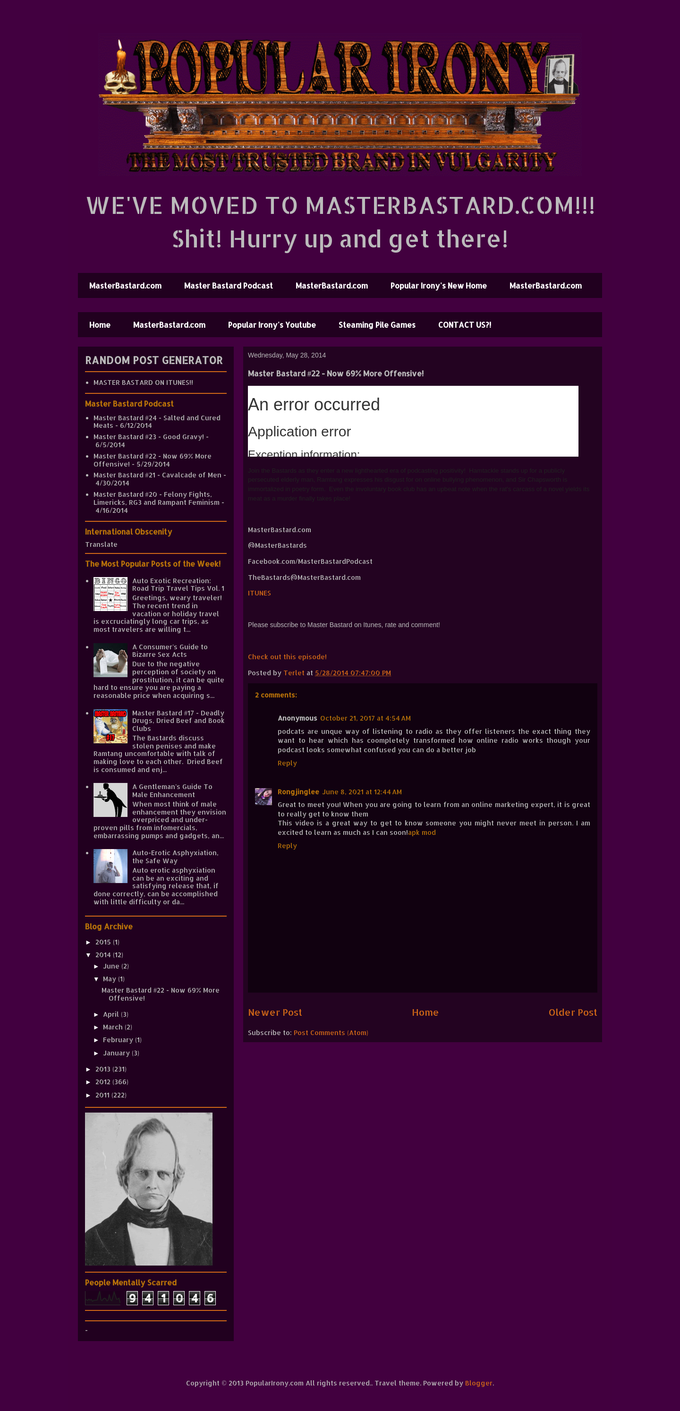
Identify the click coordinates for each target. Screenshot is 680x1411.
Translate (101, 544)
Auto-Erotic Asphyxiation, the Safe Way (175, 857)
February (119, 1040)
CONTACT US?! (464, 325)
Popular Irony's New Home (439, 285)
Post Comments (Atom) (331, 1032)
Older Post (573, 1012)
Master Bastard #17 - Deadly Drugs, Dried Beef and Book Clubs (178, 721)
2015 (104, 942)
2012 (103, 1082)
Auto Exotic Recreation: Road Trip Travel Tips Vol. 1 (178, 585)
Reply (287, 763)
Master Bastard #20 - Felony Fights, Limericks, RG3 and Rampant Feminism (157, 498)
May (110, 979)
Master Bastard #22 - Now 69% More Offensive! (161, 994)
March (114, 1027)
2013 (103, 1069)
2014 (104, 955)
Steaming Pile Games (377, 325)
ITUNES (259, 593)
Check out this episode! (287, 657)
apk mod (422, 832)
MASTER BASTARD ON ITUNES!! (143, 382)
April (112, 1014)
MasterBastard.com (125, 285)
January (117, 1053)
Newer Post (275, 1012)
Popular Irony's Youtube (272, 325)
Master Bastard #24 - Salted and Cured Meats (157, 422)
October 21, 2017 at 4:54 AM (365, 718)
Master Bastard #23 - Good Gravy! (149, 437)
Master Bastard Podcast (228, 285)
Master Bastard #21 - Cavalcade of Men (157, 475)
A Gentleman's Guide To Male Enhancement (172, 790)
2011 (103, 1095)
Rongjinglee (298, 792)
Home (99, 325)
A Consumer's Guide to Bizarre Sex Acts (170, 651)
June (112, 966)
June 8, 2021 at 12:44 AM (362, 792)
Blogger (479, 1383)
